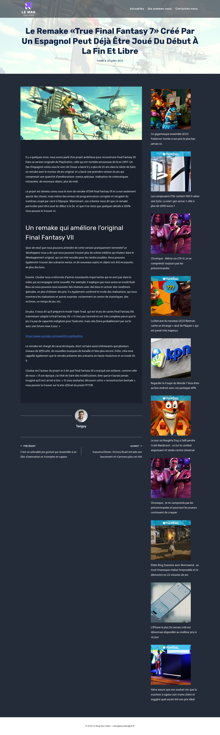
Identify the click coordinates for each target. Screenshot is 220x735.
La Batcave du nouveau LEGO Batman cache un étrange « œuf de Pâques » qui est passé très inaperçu (174, 325)
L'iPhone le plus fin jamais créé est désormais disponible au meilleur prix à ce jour (174, 632)
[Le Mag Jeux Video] (28, 9)
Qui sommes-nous (160, 8)
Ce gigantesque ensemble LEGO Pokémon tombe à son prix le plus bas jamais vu (173, 139)
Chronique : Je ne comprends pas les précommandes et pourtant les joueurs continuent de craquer (174, 507)
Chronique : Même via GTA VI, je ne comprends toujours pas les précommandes (171, 263)
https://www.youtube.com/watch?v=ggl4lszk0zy (54, 336)
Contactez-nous (186, 8)
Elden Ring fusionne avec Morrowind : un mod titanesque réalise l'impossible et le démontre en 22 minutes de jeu (175, 570)
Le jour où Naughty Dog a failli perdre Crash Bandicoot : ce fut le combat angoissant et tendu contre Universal (173, 445)
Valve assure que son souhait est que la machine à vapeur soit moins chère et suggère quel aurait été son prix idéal (174, 694)
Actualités (137, 8)
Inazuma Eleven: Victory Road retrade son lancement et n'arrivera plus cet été (113, 451)
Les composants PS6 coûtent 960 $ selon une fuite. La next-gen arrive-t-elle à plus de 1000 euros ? (175, 201)
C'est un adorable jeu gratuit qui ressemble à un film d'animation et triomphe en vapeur (49, 451)
